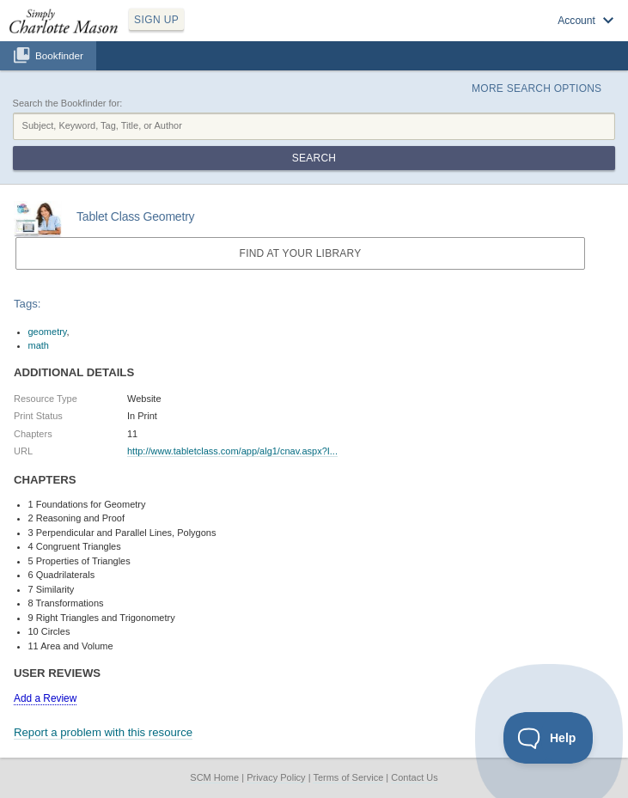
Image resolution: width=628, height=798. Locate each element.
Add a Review (45, 698)
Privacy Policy (276, 777)
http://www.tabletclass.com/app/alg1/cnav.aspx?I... (232, 451)
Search (314, 158)
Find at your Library (301, 253)
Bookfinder (59, 55)
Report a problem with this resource (103, 732)
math (38, 345)
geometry (47, 331)
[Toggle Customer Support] (548, 738)
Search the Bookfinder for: (68, 103)
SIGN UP (156, 20)
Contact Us (414, 777)
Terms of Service (348, 777)
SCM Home (214, 777)
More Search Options (536, 88)
